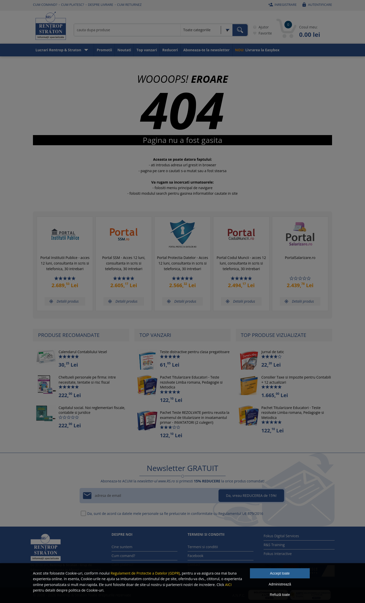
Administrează (280, 584)
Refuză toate (280, 595)
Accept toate (280, 573)
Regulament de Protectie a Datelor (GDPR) (145, 573)
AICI (228, 584)
